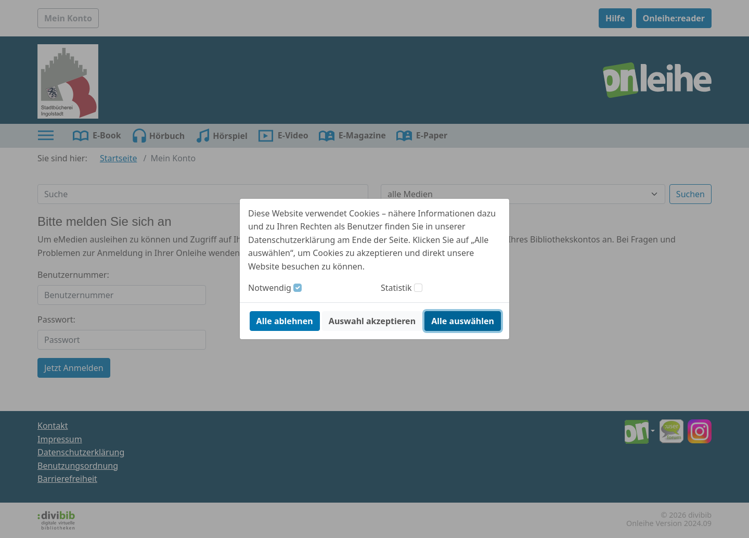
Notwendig (269, 287)
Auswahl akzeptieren (372, 321)
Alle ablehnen (284, 321)
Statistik (396, 287)
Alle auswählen (462, 321)
